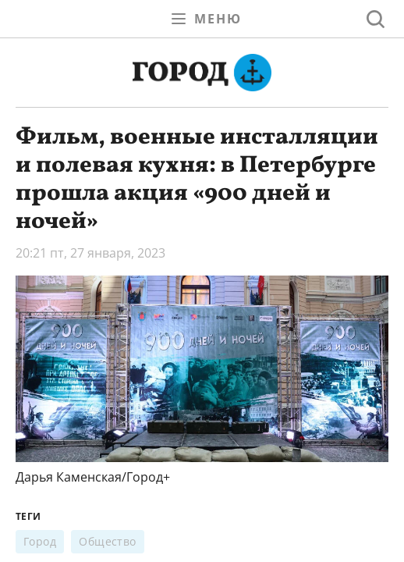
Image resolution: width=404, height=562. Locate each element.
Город (39, 541)
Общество (107, 541)
